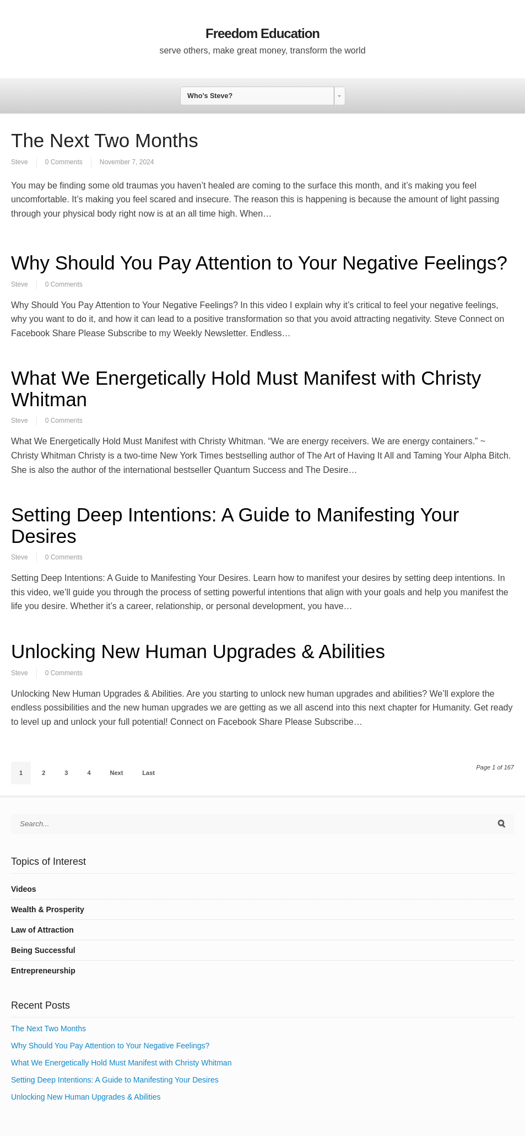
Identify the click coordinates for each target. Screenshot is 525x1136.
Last (148, 772)
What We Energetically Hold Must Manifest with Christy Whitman (246, 388)
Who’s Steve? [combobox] (209, 96)
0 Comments (64, 162)
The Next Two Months (104, 140)
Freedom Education (262, 33)
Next (116, 772)
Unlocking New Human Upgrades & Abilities (198, 651)
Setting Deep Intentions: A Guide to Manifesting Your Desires (235, 525)
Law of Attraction (42, 929)
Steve (19, 162)
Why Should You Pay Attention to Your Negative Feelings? (259, 262)
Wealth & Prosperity (47, 909)
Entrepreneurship (43, 970)
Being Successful (43, 950)
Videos (23, 889)
